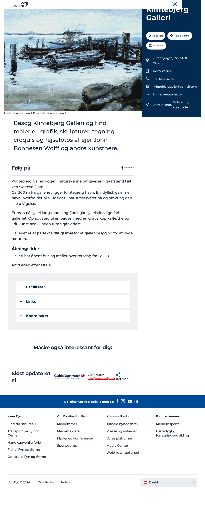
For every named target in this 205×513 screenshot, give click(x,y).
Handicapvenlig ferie (25, 465)
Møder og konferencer (188, 3)
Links (28, 324)
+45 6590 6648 (163, 101)
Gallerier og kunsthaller (180, 127)
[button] (105, 399)
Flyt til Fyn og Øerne (24, 472)
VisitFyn (154, 3)
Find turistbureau (22, 447)
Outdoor (87, 13)
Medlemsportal (168, 447)
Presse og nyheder (122, 454)
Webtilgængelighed (123, 475)
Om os (167, 3)
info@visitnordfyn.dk (90, 401)
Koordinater (34, 338)
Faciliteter (32, 310)
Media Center (118, 468)
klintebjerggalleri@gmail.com (175, 109)
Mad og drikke (110, 13)
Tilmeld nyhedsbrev (123, 447)
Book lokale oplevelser (102, 17)
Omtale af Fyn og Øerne (27, 479)
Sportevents (67, 468)
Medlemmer (67, 447)
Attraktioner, (162, 127)
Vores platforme (120, 461)
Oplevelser (67, 13)
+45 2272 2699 (162, 94)
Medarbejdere (69, 454)
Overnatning (136, 13)
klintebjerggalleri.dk (167, 117)
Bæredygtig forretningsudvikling (172, 456)
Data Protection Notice (54, 505)
